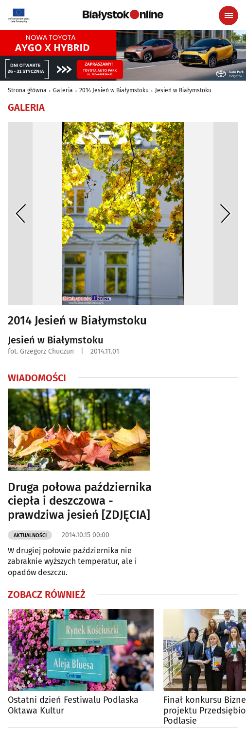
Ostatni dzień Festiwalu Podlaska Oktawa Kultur (73, 705)
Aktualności (30, 535)
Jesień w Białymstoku (183, 90)
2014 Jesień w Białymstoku (114, 90)
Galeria (63, 90)
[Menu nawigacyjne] (228, 15)
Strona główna (27, 90)
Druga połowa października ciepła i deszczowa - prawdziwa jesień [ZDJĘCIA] (80, 501)
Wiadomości (37, 378)
